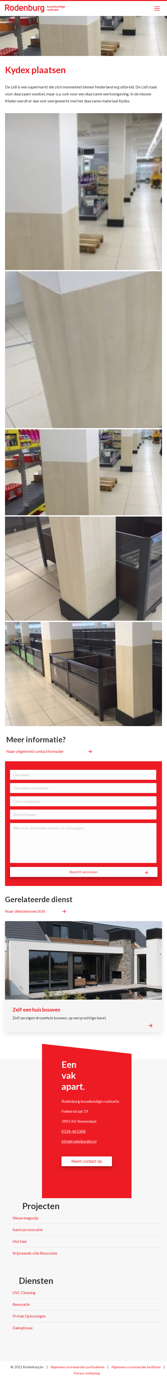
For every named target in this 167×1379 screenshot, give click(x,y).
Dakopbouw (22, 1328)
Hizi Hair (19, 1241)
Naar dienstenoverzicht (25, 911)
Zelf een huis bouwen (36, 1010)
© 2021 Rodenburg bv (27, 1367)
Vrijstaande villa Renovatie (34, 1253)
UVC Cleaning (24, 1292)
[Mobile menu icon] (157, 8)
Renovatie (21, 1304)
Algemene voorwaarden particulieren (77, 1367)
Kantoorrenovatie (27, 1229)
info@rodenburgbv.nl (79, 1141)
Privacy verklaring (87, 1373)
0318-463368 (74, 1131)
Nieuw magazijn (25, 1218)
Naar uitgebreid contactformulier (35, 751)
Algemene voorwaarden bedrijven (136, 1367)
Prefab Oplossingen (29, 1316)
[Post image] (83, 960)
